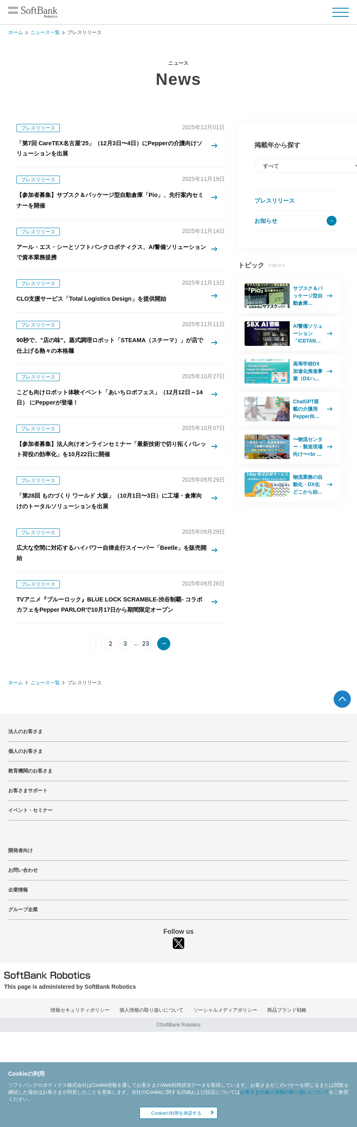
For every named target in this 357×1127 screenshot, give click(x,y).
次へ (163, 677)
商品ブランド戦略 (287, 1043)
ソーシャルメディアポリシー (225, 1043)
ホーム (15, 32)
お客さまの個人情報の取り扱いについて (284, 1092)
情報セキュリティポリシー (80, 1043)
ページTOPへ (342, 732)
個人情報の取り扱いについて (151, 1043)
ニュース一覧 (45, 32)
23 (145, 677)
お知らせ (265, 220)
